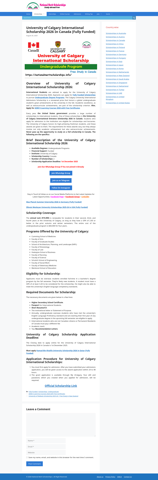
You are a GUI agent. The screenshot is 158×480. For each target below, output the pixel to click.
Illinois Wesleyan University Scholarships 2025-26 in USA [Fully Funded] (57, 207)
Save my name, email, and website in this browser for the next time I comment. (61, 457)
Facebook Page (57, 197)
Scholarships (40, 14)
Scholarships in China (114, 44)
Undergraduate (53, 392)
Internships (52, 14)
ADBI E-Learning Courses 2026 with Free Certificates (57, 108)
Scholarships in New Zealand (117, 75)
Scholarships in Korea (115, 68)
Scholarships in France (115, 51)
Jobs (100, 14)
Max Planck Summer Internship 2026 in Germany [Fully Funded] (54, 202)
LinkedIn (85, 197)
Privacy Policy (110, 477)
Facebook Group (72, 197)
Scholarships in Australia (116, 33)
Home (28, 14)
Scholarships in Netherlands (117, 72)
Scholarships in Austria (115, 37)
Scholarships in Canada (115, 40)
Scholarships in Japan (114, 65)
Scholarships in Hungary (116, 58)
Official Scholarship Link (61, 386)
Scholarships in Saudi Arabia (117, 79)
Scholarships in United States (118, 103)
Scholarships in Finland (115, 47)
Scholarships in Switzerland (117, 86)
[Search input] (78, 18)
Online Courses (65, 14)
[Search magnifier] (134, 18)
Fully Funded (33, 392)
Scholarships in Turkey (115, 89)
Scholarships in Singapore (116, 82)
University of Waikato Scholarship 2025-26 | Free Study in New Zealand (53, 396)
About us (100, 477)
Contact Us (128, 477)
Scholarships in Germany (116, 54)
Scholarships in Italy (114, 61)
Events (110, 14)
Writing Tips (89, 14)
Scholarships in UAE (114, 93)
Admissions (77, 14)
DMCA (119, 477)
